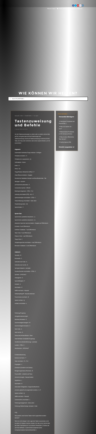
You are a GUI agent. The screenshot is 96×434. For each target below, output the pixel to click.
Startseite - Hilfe (19, 115)
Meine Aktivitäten (62, 8)
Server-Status (51, 8)
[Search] (48, 99)
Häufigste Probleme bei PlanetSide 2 (67, 122)
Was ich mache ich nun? (65, 128)
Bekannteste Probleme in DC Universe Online (66, 133)
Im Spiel (36, 115)
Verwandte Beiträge (66, 117)
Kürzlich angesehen (66, 147)
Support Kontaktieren (76, 8)
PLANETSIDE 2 (28, 115)
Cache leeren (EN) (65, 142)
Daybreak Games (17, 5)
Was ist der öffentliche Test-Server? (66, 138)
